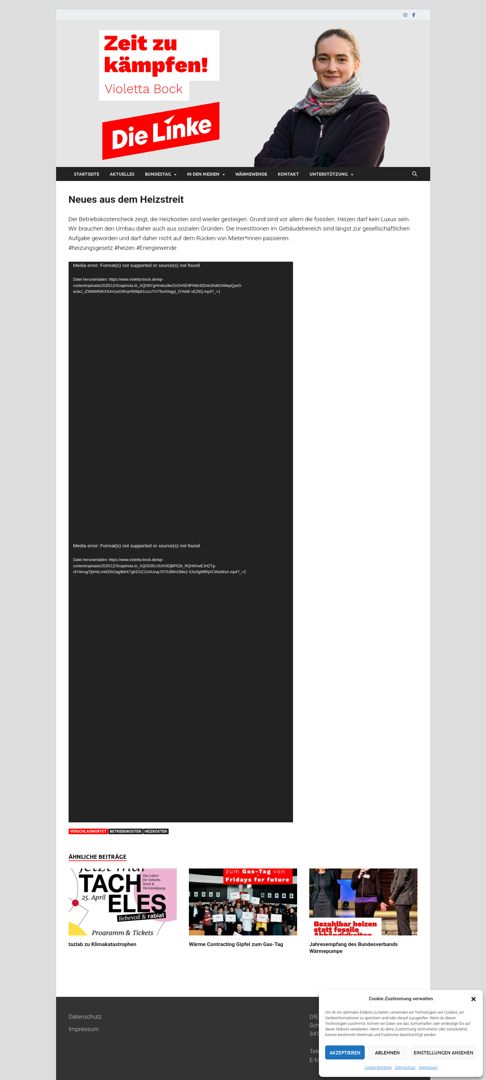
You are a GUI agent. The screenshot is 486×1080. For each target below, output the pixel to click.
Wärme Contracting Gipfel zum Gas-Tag (236, 944)
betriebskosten (125, 831)
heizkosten (156, 831)
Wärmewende (251, 174)
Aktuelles (122, 174)
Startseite (86, 174)
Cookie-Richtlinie (378, 1067)
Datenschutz (405, 1067)
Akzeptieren (345, 1052)
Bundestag (158, 174)
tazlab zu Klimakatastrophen (103, 944)
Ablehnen (387, 1052)
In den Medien (203, 174)
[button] (473, 999)
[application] (181, 402)
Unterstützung (329, 174)
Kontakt (288, 174)
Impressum (428, 1067)
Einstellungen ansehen (443, 1052)
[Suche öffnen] (414, 174)
